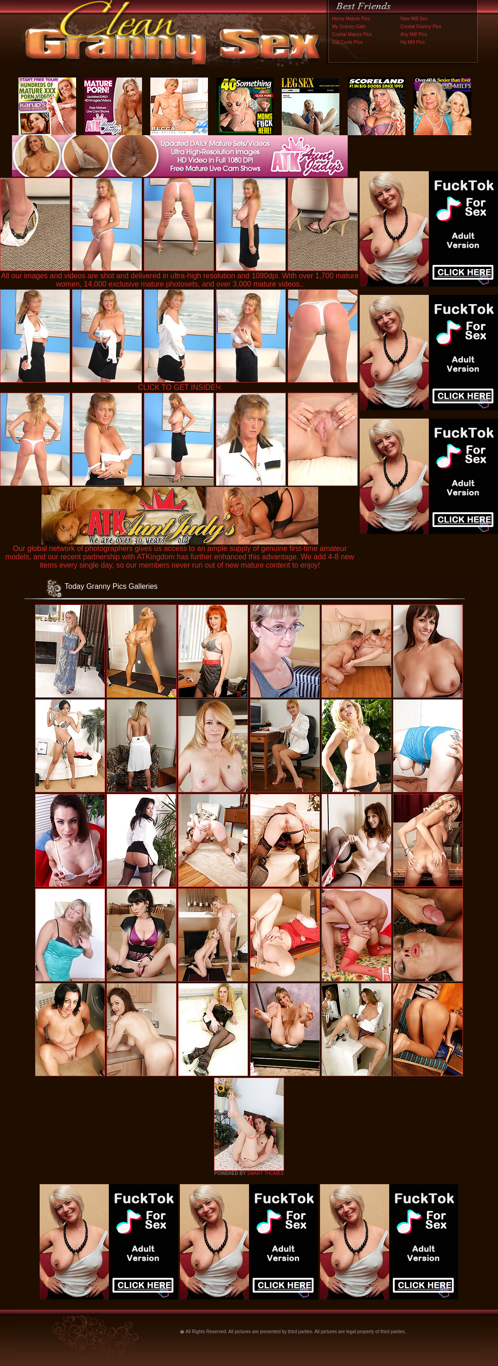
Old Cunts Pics (347, 42)
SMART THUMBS (265, 1173)
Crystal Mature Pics (352, 34)
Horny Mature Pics (351, 18)
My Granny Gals (348, 26)
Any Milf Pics (414, 34)
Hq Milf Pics (413, 42)
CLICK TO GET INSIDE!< (180, 387)
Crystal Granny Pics (421, 26)
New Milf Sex (414, 18)
